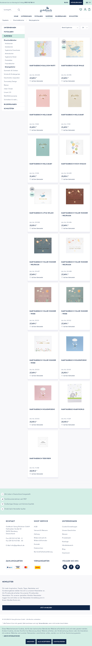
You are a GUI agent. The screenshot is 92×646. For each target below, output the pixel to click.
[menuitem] (12, 10)
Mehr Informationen (12, 636)
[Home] (16, 16)
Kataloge (65, 541)
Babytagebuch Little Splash (42, 213)
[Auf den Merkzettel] (36, 81)
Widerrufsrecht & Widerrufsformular (40, 539)
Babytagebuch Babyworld (72, 409)
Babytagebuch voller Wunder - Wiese (43, 312)
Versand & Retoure (40, 530)
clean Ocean (8, 89)
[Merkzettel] (81, 10)
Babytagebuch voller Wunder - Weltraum (74, 214)
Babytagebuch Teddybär (40, 458)
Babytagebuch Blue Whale (72, 66)
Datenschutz (38, 548)
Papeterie (8, 36)
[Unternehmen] (26, 16)
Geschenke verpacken (12, 78)
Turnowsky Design (10, 81)
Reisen (6, 85)
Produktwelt (66, 538)
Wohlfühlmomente (10, 96)
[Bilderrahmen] (60, 16)
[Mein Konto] (85, 10)
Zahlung (37, 534)
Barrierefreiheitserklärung (43, 552)
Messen (65, 534)
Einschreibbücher (10, 40)
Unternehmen (10, 27)
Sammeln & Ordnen (11, 70)
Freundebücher (9, 63)
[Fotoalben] (39, 16)
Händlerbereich (67, 545)
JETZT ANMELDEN (46, 607)
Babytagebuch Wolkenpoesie (73, 360)
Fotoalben (8, 32)
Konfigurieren (59, 641)
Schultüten (9, 108)
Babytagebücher (10, 67)
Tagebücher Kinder (10, 57)
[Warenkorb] (90, 10)
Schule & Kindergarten (12, 74)
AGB (35, 527)
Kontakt (37, 544)
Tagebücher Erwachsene (12, 50)
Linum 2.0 (7, 92)
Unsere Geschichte (69, 530)
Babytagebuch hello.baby (41, 115)
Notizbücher (9, 43)
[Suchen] (19, 10)
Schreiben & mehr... (11, 99)
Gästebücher (9, 47)
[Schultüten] (73, 16)
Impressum (66, 553)
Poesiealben (8, 60)
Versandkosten (43, 623)
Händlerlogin (76, 2)
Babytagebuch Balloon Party (42, 66)
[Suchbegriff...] (12, 10)
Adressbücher (9, 53)
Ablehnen (30, 641)
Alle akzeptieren (44, 641)
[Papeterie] (49, 16)
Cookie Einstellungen (69, 527)
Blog (66, 2)
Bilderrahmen (10, 104)
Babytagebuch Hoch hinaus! (73, 164)
